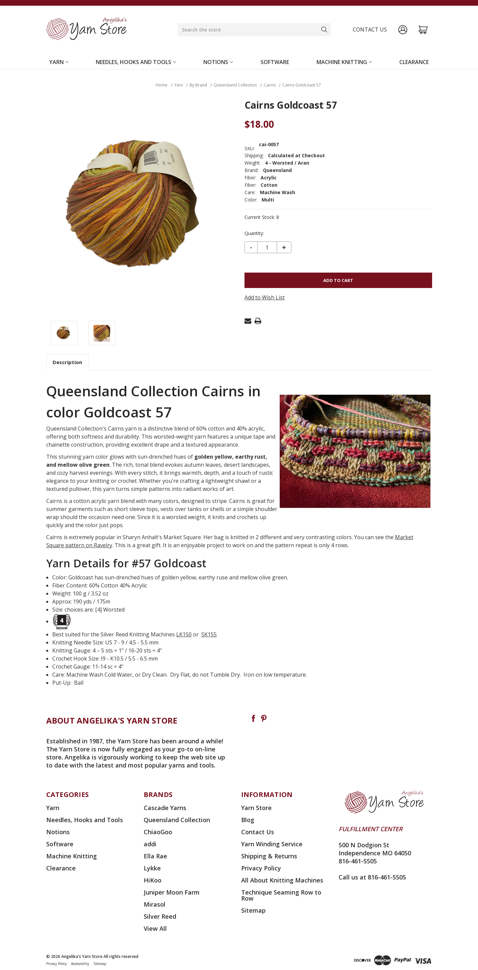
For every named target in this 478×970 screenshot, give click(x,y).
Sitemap (253, 910)
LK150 (184, 634)
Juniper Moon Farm (172, 892)
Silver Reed (160, 916)
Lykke (152, 868)
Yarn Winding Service (271, 844)
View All (155, 928)
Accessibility (80, 963)
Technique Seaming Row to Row (281, 895)
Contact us (370, 29)
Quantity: (254, 233)
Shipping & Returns (269, 856)
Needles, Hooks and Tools (136, 62)
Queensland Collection (177, 820)
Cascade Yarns (165, 808)
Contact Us (257, 832)
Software (275, 62)
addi (150, 844)
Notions (218, 62)
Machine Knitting (344, 62)
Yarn (58, 62)
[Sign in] (403, 29)
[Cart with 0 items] (423, 29)
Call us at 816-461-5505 (372, 877)
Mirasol (154, 904)
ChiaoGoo (158, 832)
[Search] (324, 29)
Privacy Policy (261, 868)
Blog (247, 820)
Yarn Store (256, 808)
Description (67, 362)
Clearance (414, 62)
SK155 (209, 634)
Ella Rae (155, 856)
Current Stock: (262, 217)
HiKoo (152, 880)
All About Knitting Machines (282, 880)
